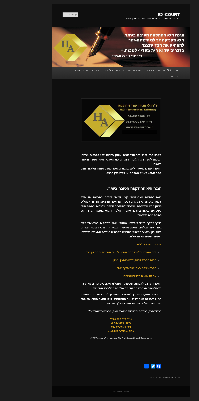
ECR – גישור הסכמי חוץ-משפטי (137, 70)
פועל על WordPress (99, 391)
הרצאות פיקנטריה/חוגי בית (91, 70)
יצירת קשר (153, 76)
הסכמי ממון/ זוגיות (114, 70)
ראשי (155, 70)
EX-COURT (147, 14)
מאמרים (74, 70)
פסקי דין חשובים (60, 70)
